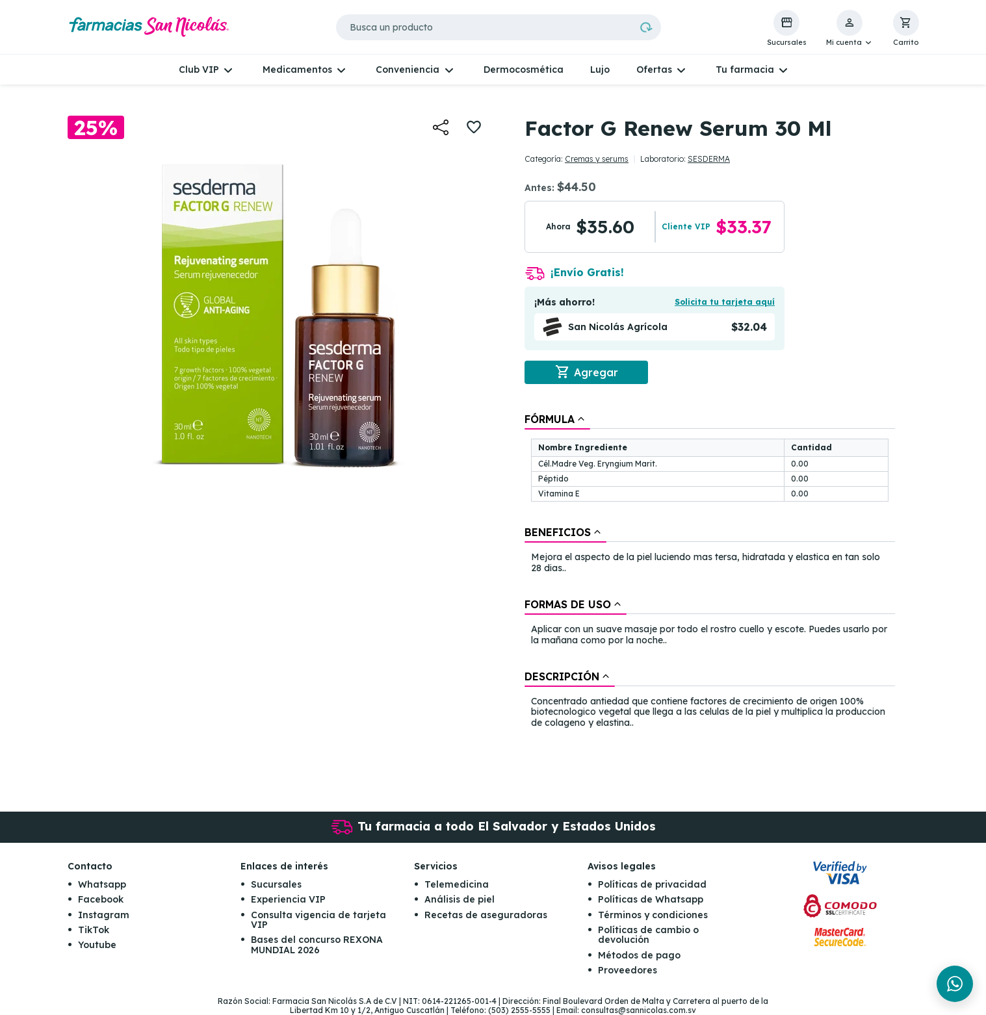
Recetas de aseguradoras (485, 915)
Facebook (100, 899)
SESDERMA (709, 159)
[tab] (557, 419)
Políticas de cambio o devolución (648, 934)
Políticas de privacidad (652, 884)
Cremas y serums (597, 159)
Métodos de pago (639, 955)
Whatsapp (102, 884)
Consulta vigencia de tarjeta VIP (318, 920)
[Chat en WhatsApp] (955, 984)
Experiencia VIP (288, 899)
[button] (850, 28)
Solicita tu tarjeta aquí (725, 302)
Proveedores (627, 970)
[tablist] (710, 572)
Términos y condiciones (653, 915)
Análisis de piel (459, 899)
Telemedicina (456, 884)
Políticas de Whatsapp (650, 899)
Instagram (103, 915)
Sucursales (276, 884)
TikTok (93, 930)
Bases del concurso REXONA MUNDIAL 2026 (317, 944)
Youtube (97, 945)
